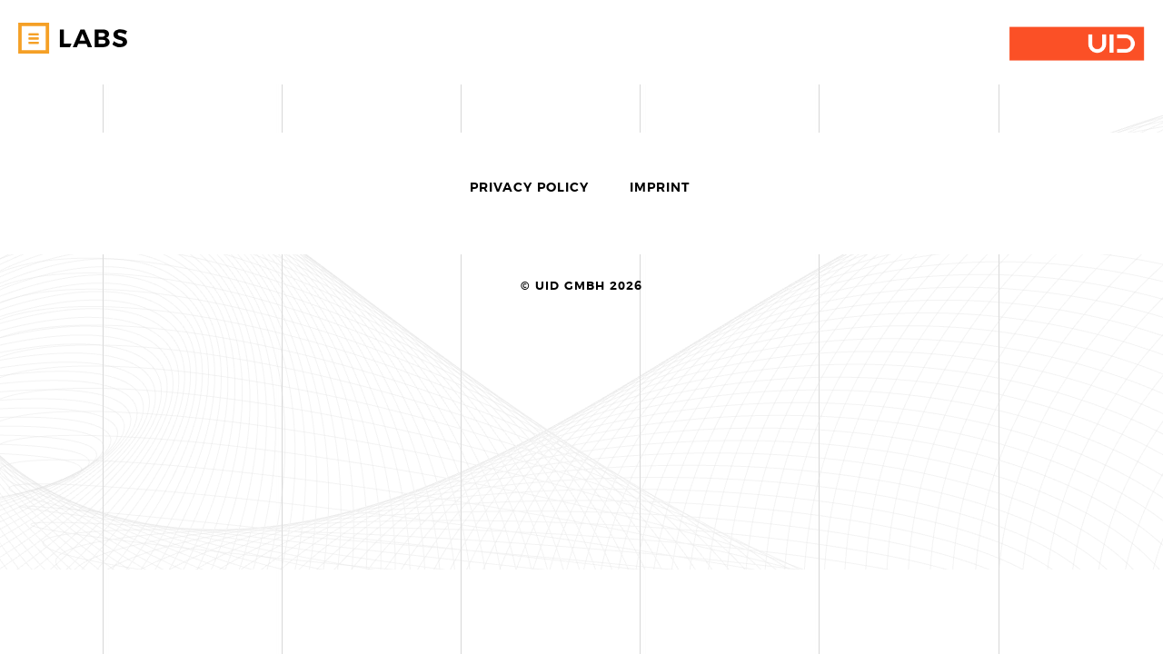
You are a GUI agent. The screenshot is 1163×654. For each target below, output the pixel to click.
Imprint (660, 188)
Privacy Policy (529, 188)
